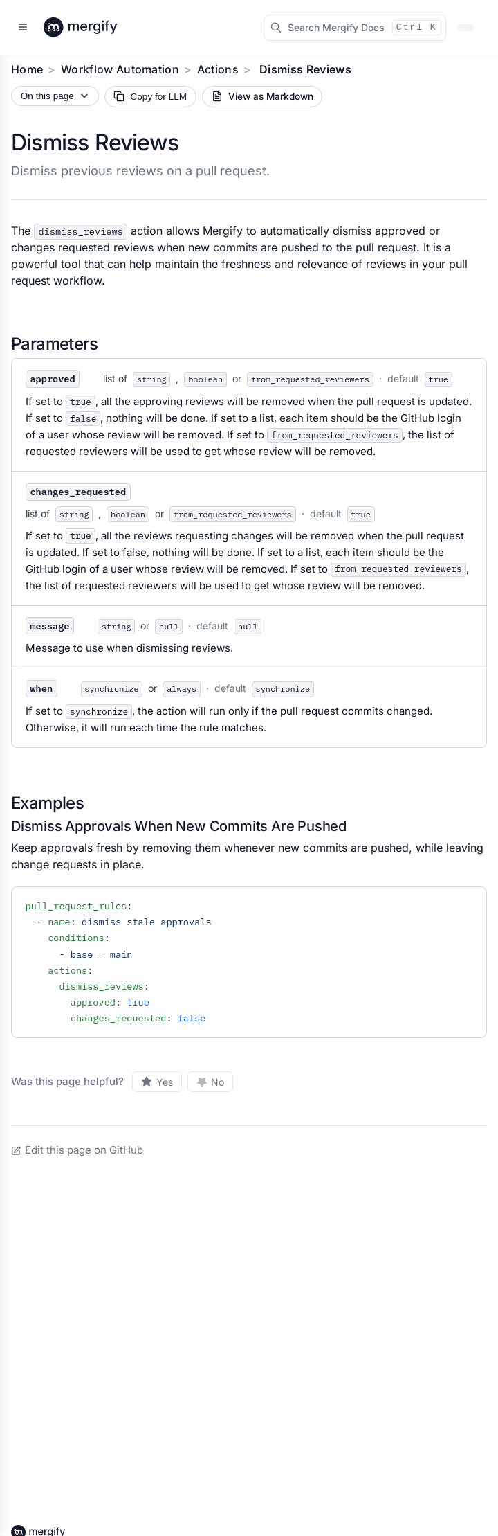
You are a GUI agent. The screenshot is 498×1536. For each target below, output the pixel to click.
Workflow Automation (120, 69)
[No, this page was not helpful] (210, 1081)
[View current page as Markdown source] (262, 96)
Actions (218, 69)
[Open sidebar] (23, 28)
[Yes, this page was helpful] (157, 1081)
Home (27, 69)
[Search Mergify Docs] (355, 28)
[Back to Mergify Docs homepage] (93, 28)
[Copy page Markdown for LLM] (150, 96)
